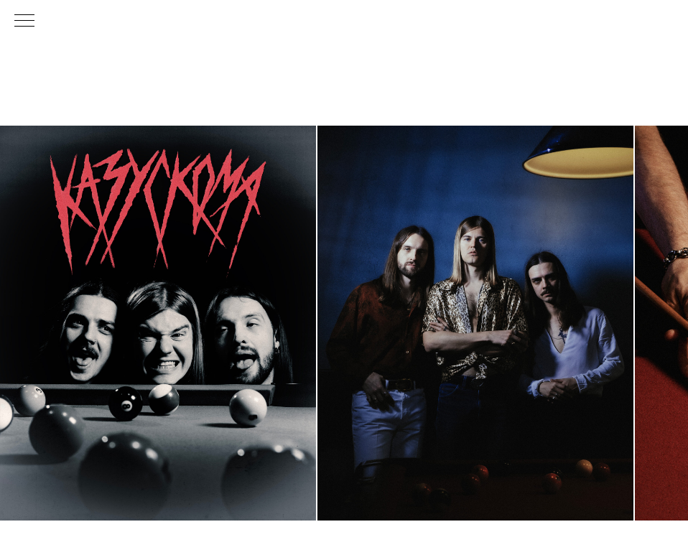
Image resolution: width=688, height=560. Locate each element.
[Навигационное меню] (24, 21)
